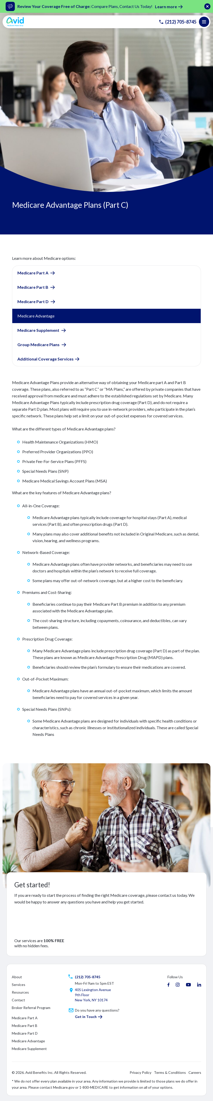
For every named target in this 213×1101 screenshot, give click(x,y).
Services (18, 984)
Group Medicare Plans (38, 344)
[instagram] (178, 985)
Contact (18, 1000)
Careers (194, 1072)
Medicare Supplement (38, 330)
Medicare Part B (33, 287)
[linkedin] (199, 985)
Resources (20, 992)
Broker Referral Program (31, 1007)
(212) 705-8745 (177, 21)
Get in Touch (86, 1016)
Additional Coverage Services (45, 358)
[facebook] (168, 985)
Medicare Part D (33, 301)
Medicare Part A (33, 272)
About (17, 977)
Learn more (166, 6)
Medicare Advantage (28, 1041)
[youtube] (188, 984)
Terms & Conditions (170, 1072)
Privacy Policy (140, 1072)
